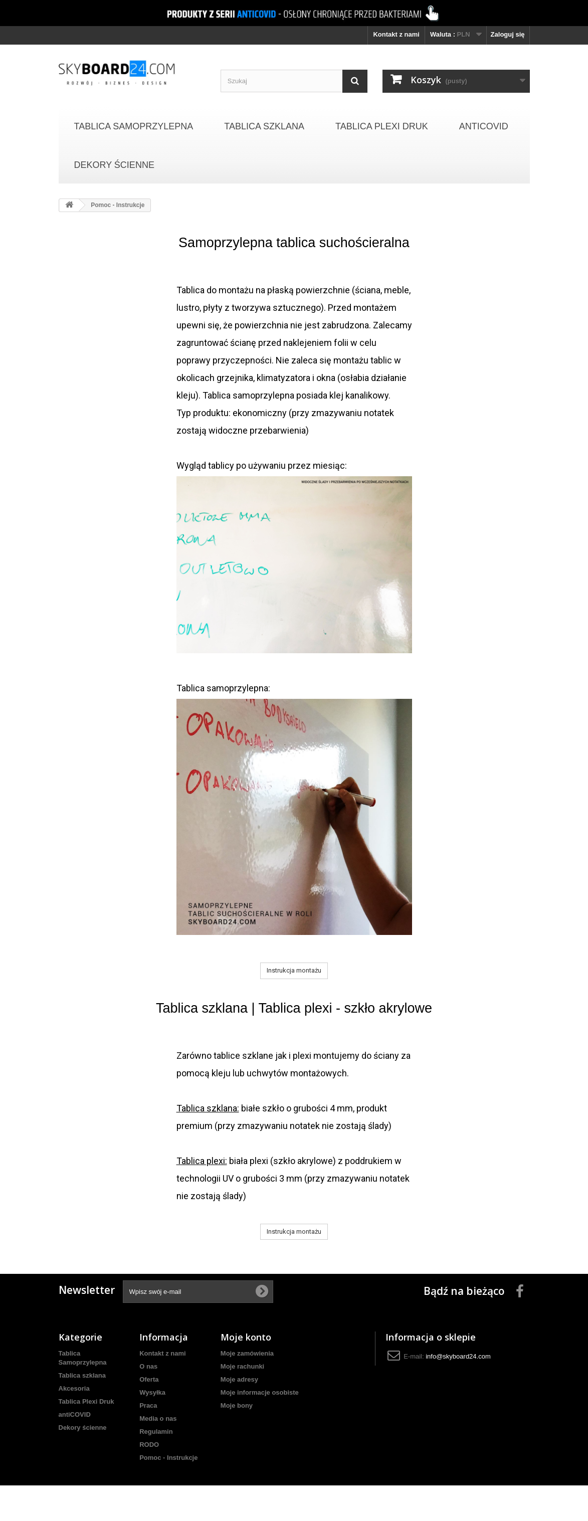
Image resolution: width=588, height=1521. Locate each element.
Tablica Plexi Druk (381, 126)
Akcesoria (74, 1388)
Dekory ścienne (114, 165)
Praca (148, 1405)
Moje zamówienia (247, 1353)
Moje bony (237, 1405)
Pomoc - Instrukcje (168, 1457)
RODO (149, 1444)
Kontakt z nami (396, 34)
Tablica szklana (264, 126)
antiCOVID (483, 126)
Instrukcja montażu (294, 970)
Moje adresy (239, 1379)
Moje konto (246, 1337)
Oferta (148, 1379)
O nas (148, 1366)
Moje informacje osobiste (260, 1392)
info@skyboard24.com (458, 1356)
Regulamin (155, 1431)
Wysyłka (152, 1392)
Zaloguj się (508, 34)
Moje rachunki (242, 1366)
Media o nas (157, 1418)
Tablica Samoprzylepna (133, 126)
